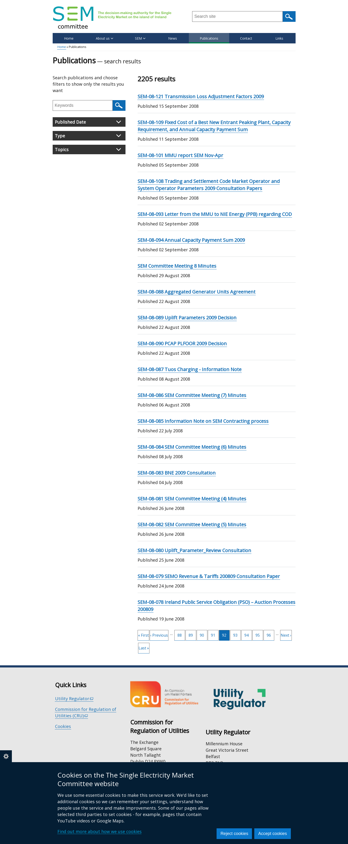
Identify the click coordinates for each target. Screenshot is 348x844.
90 (203, 634)
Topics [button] (88, 149)
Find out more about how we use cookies (99, 831)
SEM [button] (140, 38)
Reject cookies (234, 833)
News (172, 38)
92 (226, 635)
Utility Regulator (74, 699)
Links (279, 38)
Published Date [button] (88, 122)
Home (69, 38)
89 (192, 634)
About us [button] (104, 38)
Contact (246, 38)
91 (214, 634)
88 (181, 634)
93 (237, 634)
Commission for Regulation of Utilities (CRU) (85, 712)
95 (259, 634)
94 (248, 634)
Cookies (63, 726)
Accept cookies (272, 833)
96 (270, 634)
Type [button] (88, 136)
